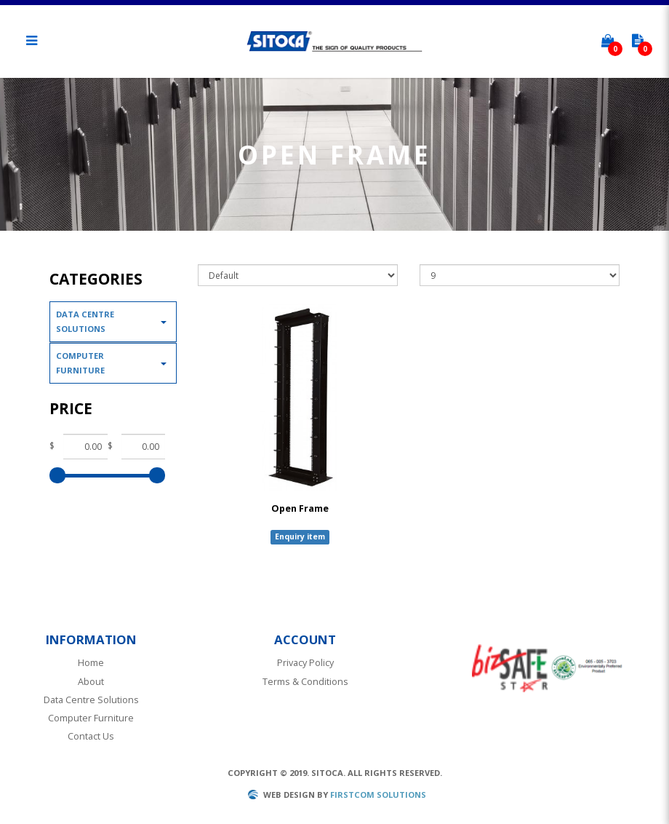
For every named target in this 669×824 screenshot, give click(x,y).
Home (91, 663)
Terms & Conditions (305, 682)
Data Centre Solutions (85, 321)
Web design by (295, 794)
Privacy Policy (305, 663)
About (91, 682)
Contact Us (91, 736)
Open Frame (300, 508)
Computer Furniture (80, 363)
